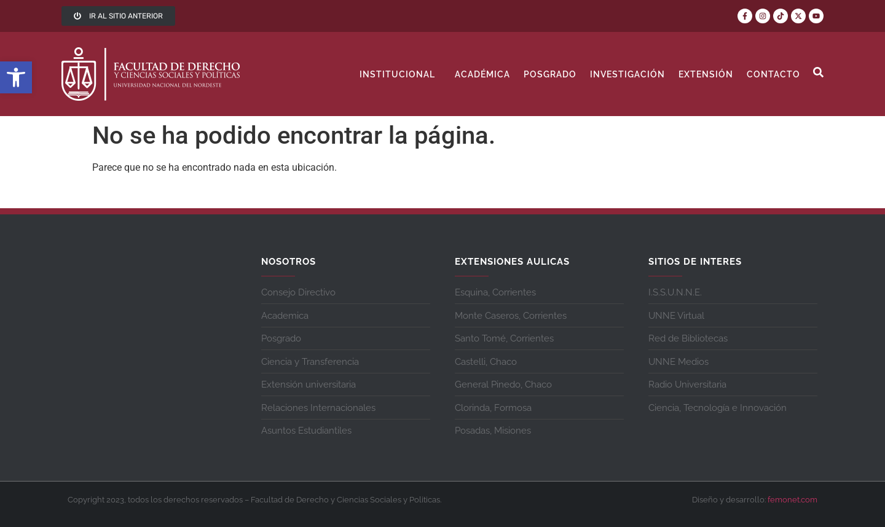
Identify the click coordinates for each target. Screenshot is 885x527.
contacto (773, 74)
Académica (482, 74)
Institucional (400, 74)
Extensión (705, 74)
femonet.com (792, 499)
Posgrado (550, 74)
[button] (16, 77)
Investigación (627, 74)
